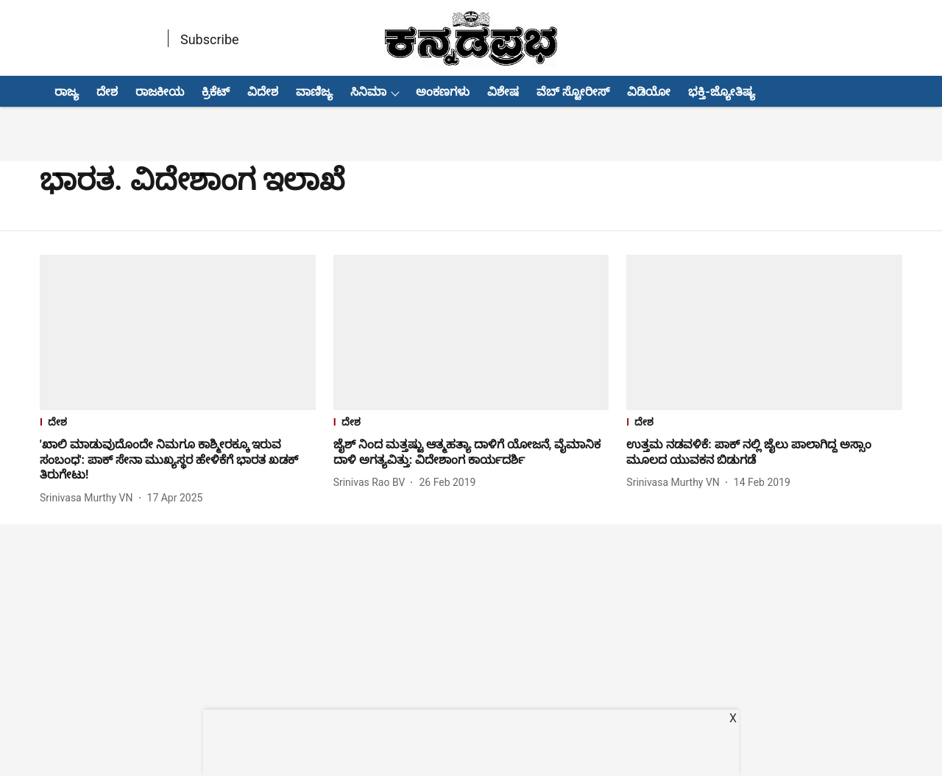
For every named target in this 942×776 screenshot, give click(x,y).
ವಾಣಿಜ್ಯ (314, 92)
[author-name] (89, 498)
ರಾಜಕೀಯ (159, 92)
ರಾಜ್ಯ (66, 92)
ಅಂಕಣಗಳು (443, 92)
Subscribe (209, 39)
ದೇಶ (107, 92)
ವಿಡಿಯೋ (648, 92)
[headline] (178, 460)
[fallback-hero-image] (178, 332)
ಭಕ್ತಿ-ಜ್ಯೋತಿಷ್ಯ (721, 92)
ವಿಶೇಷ (503, 92)
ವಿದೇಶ (262, 92)
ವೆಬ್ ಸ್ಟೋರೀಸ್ (572, 92)
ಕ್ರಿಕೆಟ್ (216, 92)
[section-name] (178, 423)
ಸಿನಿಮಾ (368, 92)
